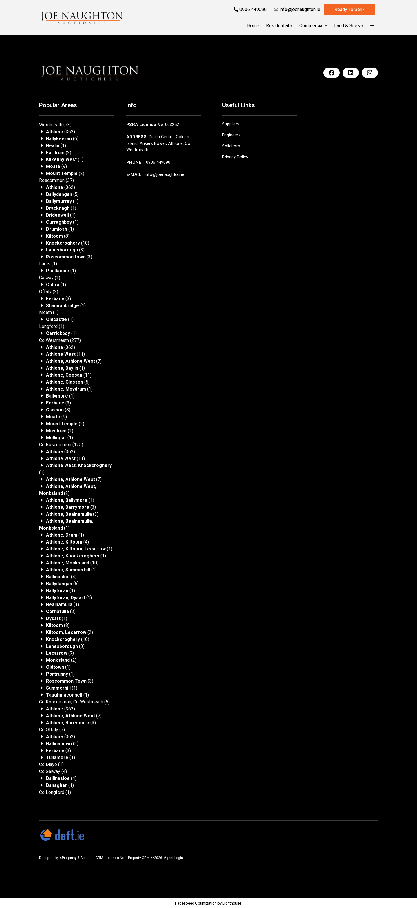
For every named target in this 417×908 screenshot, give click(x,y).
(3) (65, 250)
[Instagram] (370, 73)
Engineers (231, 135)
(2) (58, 152)
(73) (55, 124)
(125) (61, 444)
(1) (56, 145)
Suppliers (230, 124)
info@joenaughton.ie (297, 9)
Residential (277, 25)
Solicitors (231, 146)
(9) (56, 166)
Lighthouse (231, 903)
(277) (60, 340)
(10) (67, 243)
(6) (62, 138)
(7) (74, 361)
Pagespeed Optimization (196, 903)
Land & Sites (347, 25)
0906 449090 (250, 9)
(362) (60, 131)
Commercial (311, 25)
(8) (58, 236)
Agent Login (173, 858)
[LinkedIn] (351, 73)
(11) (65, 354)
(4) (67, 542)
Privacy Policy (235, 157)
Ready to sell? (349, 9)
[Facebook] (331, 73)
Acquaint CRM (91, 858)
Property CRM (138, 858)
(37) (56, 180)
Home (253, 25)
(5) (62, 194)
